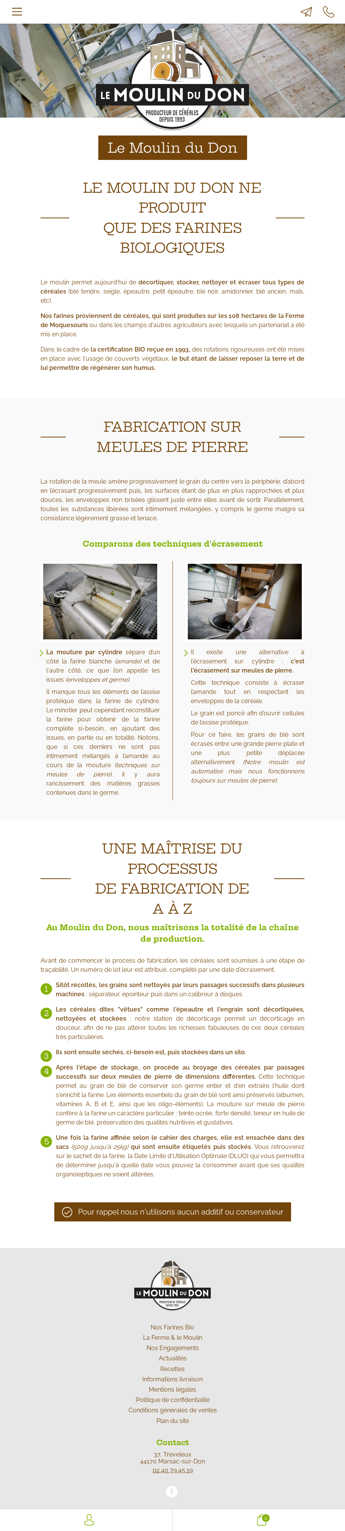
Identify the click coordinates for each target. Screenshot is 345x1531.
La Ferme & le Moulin (172, 1337)
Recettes (172, 1369)
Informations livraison (172, 1379)
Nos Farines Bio (172, 1327)
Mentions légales (172, 1389)
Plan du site (172, 1421)
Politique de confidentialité (173, 1400)
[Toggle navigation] (17, 11)
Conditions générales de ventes (173, 1410)
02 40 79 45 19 (173, 1470)
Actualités (173, 1358)
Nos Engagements (172, 1348)
